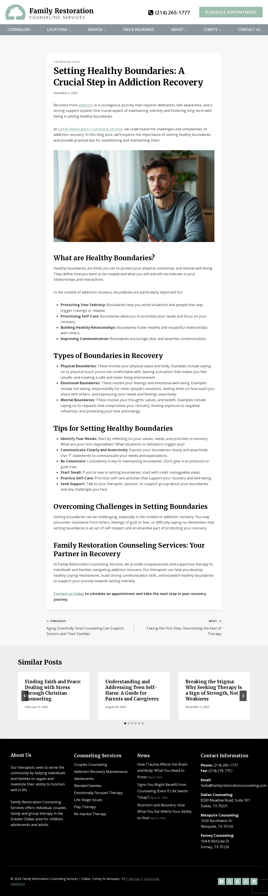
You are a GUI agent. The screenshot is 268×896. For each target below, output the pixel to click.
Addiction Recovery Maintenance (101, 771)
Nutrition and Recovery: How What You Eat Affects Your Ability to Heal (164, 811)
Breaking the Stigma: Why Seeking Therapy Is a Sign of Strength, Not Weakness (214, 690)
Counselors (18, 29)
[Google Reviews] (237, 881)
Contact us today (69, 593)
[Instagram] (245, 881)
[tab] (125, 723)
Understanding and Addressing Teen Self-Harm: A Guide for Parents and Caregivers (132, 690)
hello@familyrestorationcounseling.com (233, 785)
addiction (85, 105)
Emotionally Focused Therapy (98, 792)
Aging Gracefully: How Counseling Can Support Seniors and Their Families (88, 627)
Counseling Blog (67, 61)
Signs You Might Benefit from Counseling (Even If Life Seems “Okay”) (162, 791)
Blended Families (88, 785)
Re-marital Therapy (90, 813)
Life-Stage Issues (88, 799)
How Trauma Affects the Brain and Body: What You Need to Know (162, 771)
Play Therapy (85, 806)
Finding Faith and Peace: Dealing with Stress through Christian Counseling (53, 690)
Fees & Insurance (138, 29)
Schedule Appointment (231, 12)
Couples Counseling (90, 764)
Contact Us (249, 29)
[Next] (243, 696)
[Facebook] (221, 881)
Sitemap (134, 879)
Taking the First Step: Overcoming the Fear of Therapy (179, 627)
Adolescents (84, 778)
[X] (229, 881)
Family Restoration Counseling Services (90, 129)
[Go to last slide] (24, 696)
